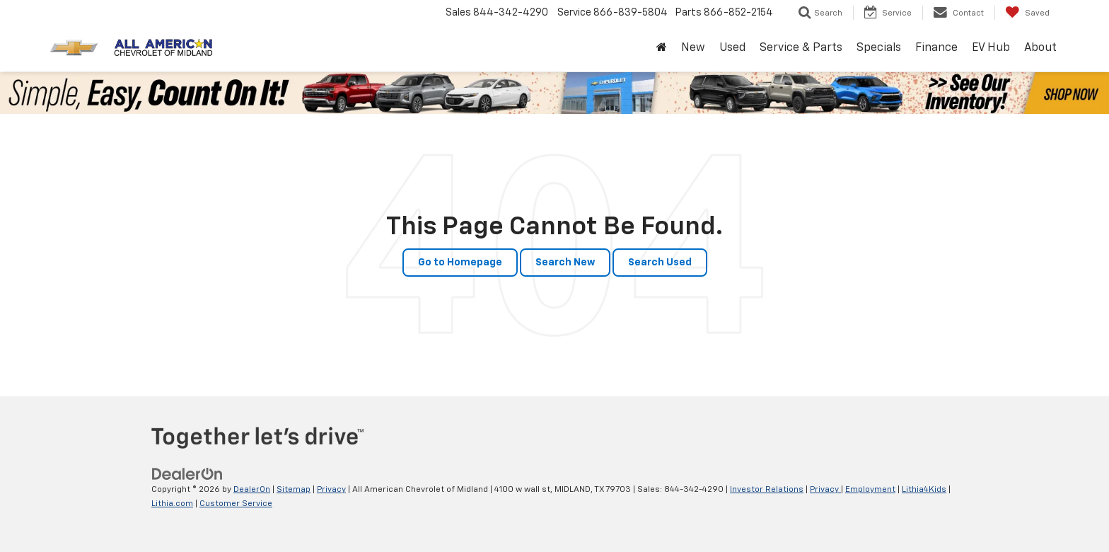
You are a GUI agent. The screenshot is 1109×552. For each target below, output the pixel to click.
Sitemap (293, 489)
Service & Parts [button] (801, 48)
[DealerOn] (187, 473)
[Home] (661, 48)
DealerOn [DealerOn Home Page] (251, 489)
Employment (870, 489)
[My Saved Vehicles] (1027, 13)
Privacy (331, 489)
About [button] (1040, 48)
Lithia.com (172, 504)
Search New (565, 263)
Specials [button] (879, 48)
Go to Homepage (460, 263)
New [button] (693, 48)
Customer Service (235, 504)
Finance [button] (936, 48)
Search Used (660, 263)
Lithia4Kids (924, 489)
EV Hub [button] (991, 48)
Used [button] (732, 48)
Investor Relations (766, 489)
